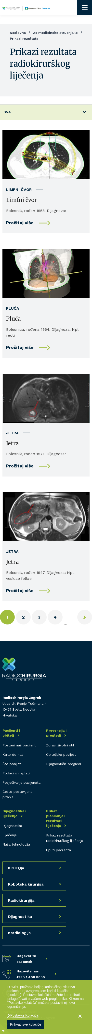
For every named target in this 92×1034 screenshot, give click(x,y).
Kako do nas (12, 754)
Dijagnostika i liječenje (14, 813)
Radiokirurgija (21, 900)
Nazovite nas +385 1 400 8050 (30, 974)
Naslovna (18, 33)
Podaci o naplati (16, 773)
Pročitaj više (20, 222)
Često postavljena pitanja (17, 794)
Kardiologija (19, 932)
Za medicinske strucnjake (55, 33)
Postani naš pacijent (19, 745)
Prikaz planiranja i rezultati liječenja (55, 818)
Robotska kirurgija (25, 884)
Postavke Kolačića (23, 1015)
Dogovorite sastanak (26, 959)
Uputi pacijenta (58, 850)
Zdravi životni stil (60, 745)
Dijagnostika (12, 826)
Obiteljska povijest (61, 754)
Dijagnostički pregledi (63, 764)
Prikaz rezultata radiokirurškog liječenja (64, 838)
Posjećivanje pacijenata (21, 782)
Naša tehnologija (16, 844)
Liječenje (9, 835)
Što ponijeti (12, 764)
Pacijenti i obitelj (11, 733)
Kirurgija (16, 868)
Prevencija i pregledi (56, 733)
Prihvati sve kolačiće (25, 1024)
